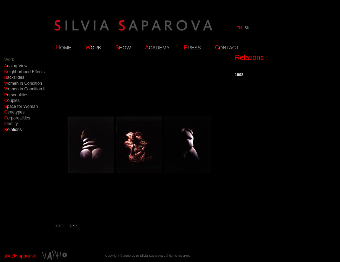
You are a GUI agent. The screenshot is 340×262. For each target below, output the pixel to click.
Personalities (16, 95)
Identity (11, 124)
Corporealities (17, 118)
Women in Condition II (25, 89)
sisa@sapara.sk (20, 255)
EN (239, 28)
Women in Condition (23, 83)
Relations (13, 129)
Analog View (16, 66)
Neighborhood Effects (24, 72)
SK (247, 28)
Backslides (14, 77)
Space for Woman (21, 106)
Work (9, 59)
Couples (12, 100)
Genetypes (14, 112)
